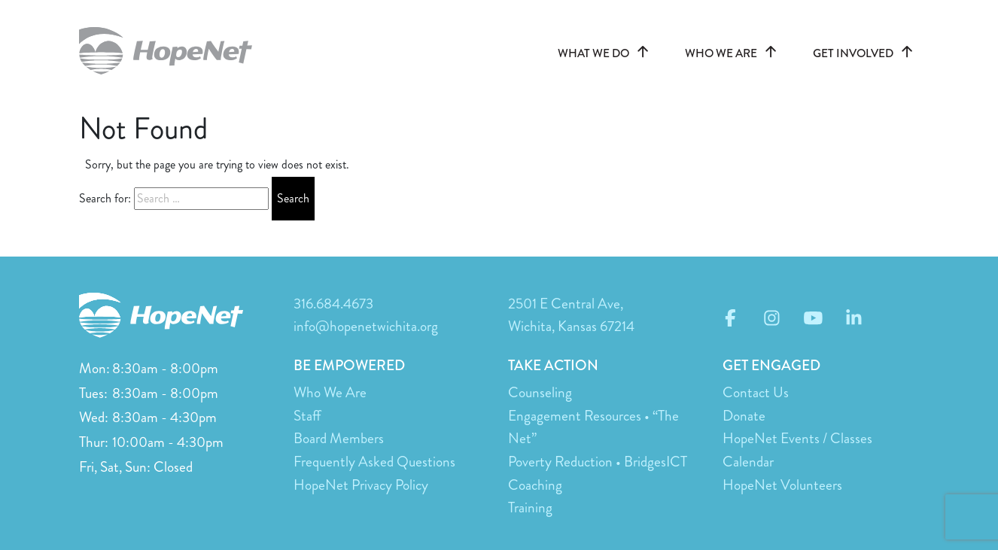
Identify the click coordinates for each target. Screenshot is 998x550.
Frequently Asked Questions (374, 461)
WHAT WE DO (606, 53)
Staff (307, 416)
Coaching (535, 485)
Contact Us (756, 392)
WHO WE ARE (734, 53)
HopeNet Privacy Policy (361, 485)
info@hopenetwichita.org (366, 326)
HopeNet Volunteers (782, 485)
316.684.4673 (333, 303)
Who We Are (330, 392)
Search (293, 198)
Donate (744, 416)
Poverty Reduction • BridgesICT (597, 461)
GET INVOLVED (866, 53)
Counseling (540, 392)
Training (530, 507)
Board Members (339, 438)
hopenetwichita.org (173, 50)
